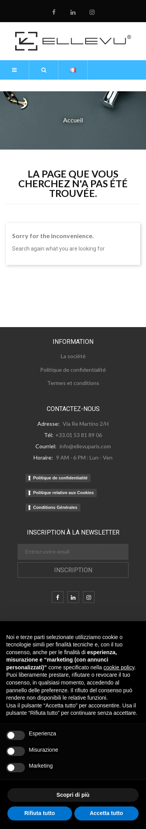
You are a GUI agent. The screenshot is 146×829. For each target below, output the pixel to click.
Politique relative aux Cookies (63, 492)
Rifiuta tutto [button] (39, 813)
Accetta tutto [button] (106, 813)
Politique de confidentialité (60, 477)
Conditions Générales (55, 507)
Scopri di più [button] (73, 795)
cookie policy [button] (119, 667)
